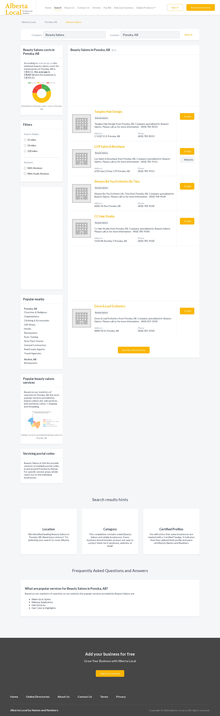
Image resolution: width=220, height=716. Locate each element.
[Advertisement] (42, 238)
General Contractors (35, 345)
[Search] (188, 34)
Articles (96, 7)
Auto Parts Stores (34, 341)
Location (114, 35)
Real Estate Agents (34, 349)
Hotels (27, 328)
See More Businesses (133, 350)
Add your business (124, 7)
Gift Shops (29, 324)
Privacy (121, 696)
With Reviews (34, 168)
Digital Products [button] (145, 7)
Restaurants (30, 332)
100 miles (32, 151)
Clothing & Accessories (36, 320)
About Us (69, 7)
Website (188, 159)
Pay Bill (107, 7)
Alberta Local (28, 22)
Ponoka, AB (51, 22)
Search (58, 7)
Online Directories (38, 696)
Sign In (175, 7)
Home (48, 7)
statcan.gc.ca (45, 63)
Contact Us (83, 7)
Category (37, 35)
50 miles (31, 145)
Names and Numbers (45, 710)
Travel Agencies (32, 353)
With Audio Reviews (38, 173)
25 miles (31, 139)
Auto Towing (31, 336)
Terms (104, 696)
